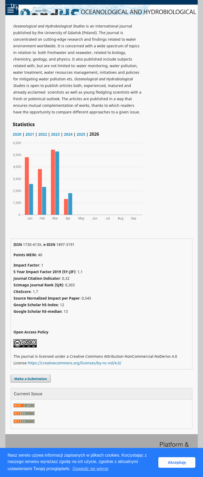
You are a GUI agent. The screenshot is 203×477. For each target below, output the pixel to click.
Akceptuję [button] (177, 462)
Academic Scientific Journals (41, 7)
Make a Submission (30, 378)
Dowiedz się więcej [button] (90, 468)
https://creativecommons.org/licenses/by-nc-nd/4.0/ (74, 362)
